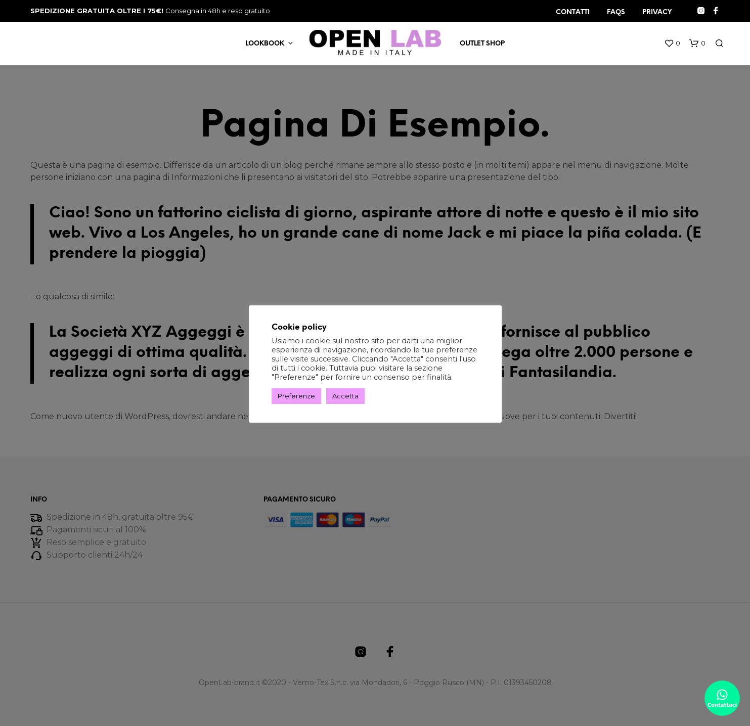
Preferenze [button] (296, 396)
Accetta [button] (345, 396)
